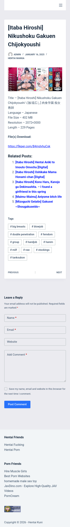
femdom (47, 234)
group (14, 242)
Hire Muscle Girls (15, 471)
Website (12, 341)
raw (26, 249)
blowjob (37, 226)
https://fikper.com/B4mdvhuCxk (29, 146)
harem (48, 242)
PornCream (11, 496)
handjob (31, 242)
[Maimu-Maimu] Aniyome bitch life (38, 197)
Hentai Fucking (14, 445)
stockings (43, 249)
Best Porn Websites (17, 476)
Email (11, 330)
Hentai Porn (12, 450)
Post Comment (17, 404)
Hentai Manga (16, 58)
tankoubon (17, 257)
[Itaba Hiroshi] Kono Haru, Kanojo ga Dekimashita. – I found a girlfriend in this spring (37, 187)
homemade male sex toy (20, 481)
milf (13, 249)
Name (12, 318)
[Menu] (60, 5)
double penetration (22, 234)
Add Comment (17, 354)
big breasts (17, 226)
